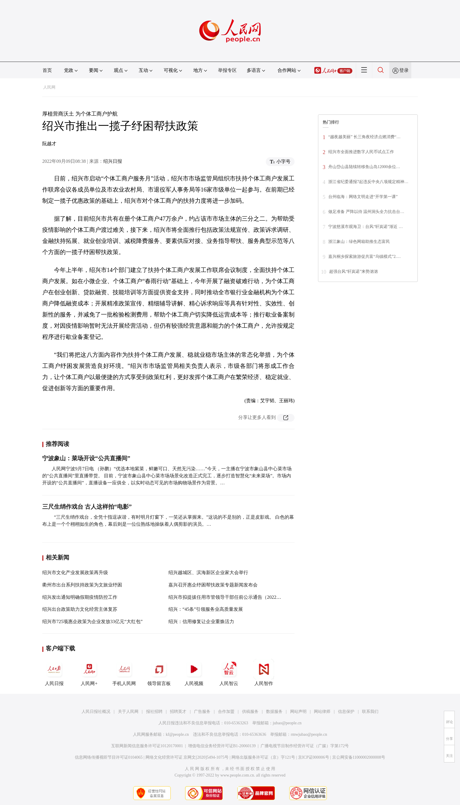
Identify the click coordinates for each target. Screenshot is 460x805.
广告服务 (202, 711)
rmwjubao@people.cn (309, 734)
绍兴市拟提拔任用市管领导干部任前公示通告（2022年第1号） (232, 597)
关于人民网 (128, 711)
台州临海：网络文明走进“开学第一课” (363, 197)
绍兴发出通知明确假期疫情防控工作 (79, 597)
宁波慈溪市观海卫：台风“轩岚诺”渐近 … (365, 226)
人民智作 (263, 672)
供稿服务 (250, 711)
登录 (404, 70)
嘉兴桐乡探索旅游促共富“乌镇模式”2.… (364, 256)
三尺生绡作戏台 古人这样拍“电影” (87, 506)
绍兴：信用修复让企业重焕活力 (201, 621)
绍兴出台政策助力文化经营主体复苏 (79, 609)
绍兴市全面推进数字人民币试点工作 (361, 152)
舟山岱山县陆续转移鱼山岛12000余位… (364, 167)
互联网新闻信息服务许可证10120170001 (147, 746)
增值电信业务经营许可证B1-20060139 (222, 746)
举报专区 (227, 70)
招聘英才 (178, 711)
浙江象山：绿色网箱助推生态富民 (359, 241)
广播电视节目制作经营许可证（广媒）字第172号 (305, 746)
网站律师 (322, 711)
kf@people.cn (177, 734)
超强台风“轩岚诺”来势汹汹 (353, 271)
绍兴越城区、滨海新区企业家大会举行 (208, 572)
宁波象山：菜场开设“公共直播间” (86, 458)
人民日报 (54, 672)
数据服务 (274, 711)
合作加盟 (226, 711)
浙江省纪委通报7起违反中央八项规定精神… (368, 182)
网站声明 (298, 711)
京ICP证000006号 (313, 757)
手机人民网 (124, 672)
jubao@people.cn (287, 723)
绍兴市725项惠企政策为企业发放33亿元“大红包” (92, 621)
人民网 (49, 87)
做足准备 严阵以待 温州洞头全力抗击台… (366, 211)
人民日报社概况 (96, 711)
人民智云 (229, 672)
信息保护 (346, 711)
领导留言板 (159, 672)
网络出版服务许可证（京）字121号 (263, 757)
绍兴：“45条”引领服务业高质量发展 (205, 609)
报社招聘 (154, 711)
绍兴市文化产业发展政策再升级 (75, 572)
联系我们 (370, 711)
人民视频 (194, 672)
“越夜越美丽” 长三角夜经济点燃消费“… (364, 137)
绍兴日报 (112, 161)
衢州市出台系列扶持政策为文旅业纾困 (82, 584)
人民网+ (89, 672)
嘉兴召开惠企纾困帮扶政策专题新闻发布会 (213, 584)
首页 (47, 70)
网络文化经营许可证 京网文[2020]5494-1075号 (187, 757)
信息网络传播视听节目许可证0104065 (109, 757)
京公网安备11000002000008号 (358, 757)
